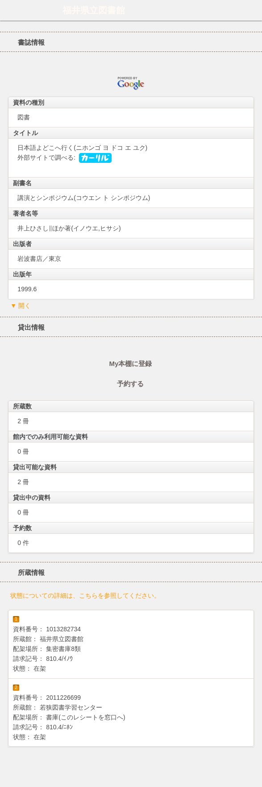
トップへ (252, 776)
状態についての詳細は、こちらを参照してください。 (85, 595)
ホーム (9, 10)
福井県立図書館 (93, 10)
